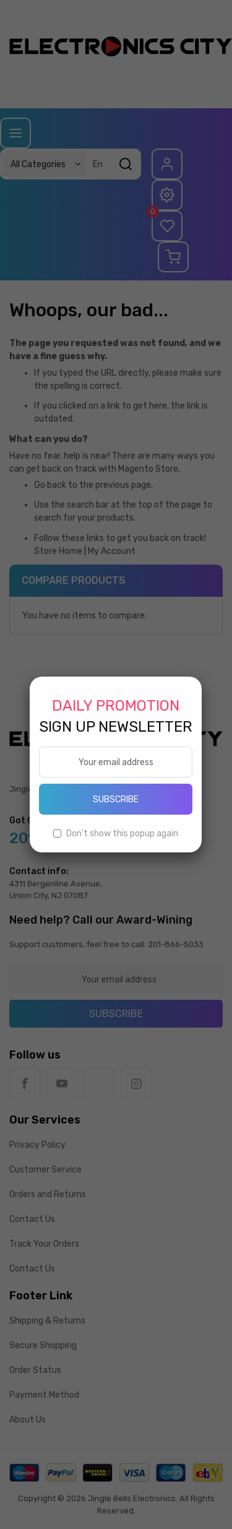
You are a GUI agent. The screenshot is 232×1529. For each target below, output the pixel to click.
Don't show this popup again (122, 833)
